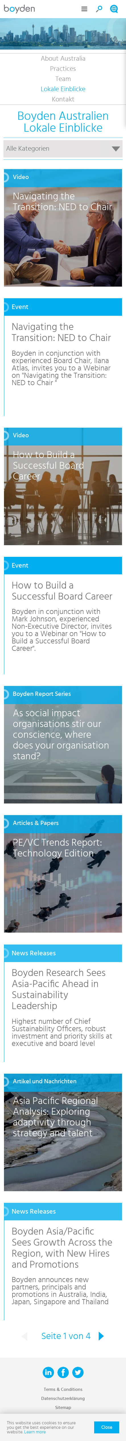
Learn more (35, 1432)
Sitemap (63, 1407)
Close (106, 1427)
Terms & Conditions (63, 1389)
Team (63, 79)
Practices (63, 68)
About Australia (63, 58)
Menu (84, 9)
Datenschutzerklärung (63, 1398)
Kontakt (63, 99)
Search (99, 9)
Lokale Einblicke (63, 89)
